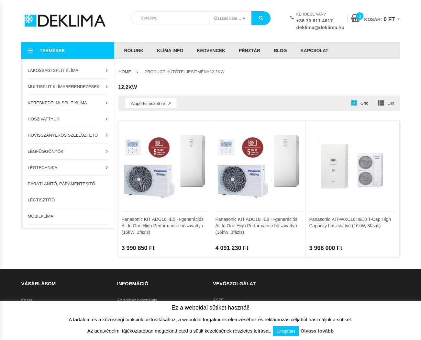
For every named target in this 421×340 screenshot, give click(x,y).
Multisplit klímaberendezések (64, 86)
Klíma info (170, 50)
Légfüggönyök (46, 151)
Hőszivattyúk (44, 119)
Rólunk (134, 50)
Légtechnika (43, 167)
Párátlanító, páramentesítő (61, 183)
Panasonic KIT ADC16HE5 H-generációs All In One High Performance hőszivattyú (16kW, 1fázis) (163, 226)
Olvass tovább (317, 331)
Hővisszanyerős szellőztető (63, 135)
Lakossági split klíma (53, 70)
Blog (280, 50)
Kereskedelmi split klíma (57, 102)
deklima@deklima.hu (320, 27)
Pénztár (249, 50)
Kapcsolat (314, 50)
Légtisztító (41, 200)
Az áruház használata (137, 300)
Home (124, 71)
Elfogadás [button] (286, 331)
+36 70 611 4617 (314, 20)
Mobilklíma (40, 216)
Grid (364, 103)
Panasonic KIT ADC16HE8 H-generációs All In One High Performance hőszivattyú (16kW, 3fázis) (256, 226)
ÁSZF (218, 300)
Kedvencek (211, 50)
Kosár (26, 300)
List (390, 103)
